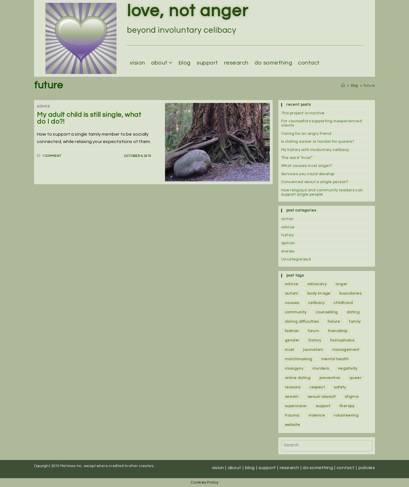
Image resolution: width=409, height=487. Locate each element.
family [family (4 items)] (355, 322)
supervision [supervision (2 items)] (296, 406)
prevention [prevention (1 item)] (330, 378)
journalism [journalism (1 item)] (313, 350)
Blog (185, 63)
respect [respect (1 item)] (317, 387)
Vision (137, 63)
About (162, 63)
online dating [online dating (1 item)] (297, 378)
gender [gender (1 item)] (292, 340)
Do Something (273, 63)
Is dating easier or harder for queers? (317, 142)
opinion (288, 243)
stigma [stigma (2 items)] (351, 397)
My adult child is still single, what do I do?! (89, 118)
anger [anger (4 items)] (341, 284)
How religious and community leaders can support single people (322, 192)
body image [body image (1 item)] (319, 293)
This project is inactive (303, 113)
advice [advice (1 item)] (291, 284)
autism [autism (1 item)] (291, 293)
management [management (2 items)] (346, 350)
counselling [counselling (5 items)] (327, 312)
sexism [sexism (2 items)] (292, 397)
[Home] (343, 86)
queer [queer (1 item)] (355, 378)
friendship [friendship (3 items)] (338, 331)
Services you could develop (307, 174)
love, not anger (188, 11)
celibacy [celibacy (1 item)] (316, 303)
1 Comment (51, 156)
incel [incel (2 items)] (289, 350)
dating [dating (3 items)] (353, 312)
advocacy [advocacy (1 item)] (317, 284)
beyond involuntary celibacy (181, 30)
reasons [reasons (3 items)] (293, 387)
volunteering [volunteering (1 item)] (346, 415)
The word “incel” (296, 158)
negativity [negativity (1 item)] (348, 368)
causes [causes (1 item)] (292, 303)
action (287, 219)
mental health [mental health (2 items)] (335, 359)
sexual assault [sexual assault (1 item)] (322, 397)
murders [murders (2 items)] (320, 368)
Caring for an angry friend (306, 134)
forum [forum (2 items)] (313, 331)
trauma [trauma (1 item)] (292, 415)
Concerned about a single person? (315, 182)
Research (236, 63)
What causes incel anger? (306, 166)
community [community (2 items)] (296, 312)
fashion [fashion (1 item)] (292, 331)
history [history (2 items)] (315, 340)
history (287, 235)
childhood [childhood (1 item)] (343, 303)
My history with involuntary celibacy (315, 150)
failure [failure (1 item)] (334, 322)
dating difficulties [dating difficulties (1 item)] (302, 322)
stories (288, 251)
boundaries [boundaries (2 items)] (350, 293)
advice (288, 227)
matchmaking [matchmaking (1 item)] (298, 359)
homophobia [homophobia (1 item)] (342, 340)
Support (207, 63)
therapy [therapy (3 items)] (347, 406)
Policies (366, 467)
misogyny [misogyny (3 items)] (294, 368)
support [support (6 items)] (323, 406)
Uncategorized (296, 259)
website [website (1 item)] (292, 425)
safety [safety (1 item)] (340, 387)
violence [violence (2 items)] (316, 415)
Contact (309, 63)
